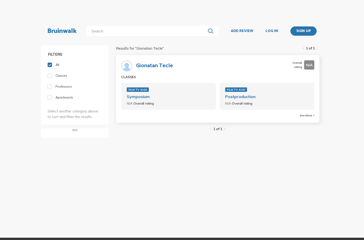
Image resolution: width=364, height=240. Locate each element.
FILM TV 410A (137, 89)
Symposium (138, 96)
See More (307, 115)
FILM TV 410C (236, 89)
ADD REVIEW (242, 31)
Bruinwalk (62, 31)
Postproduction (240, 96)
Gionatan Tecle (154, 66)
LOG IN (272, 31)
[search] (147, 31)
